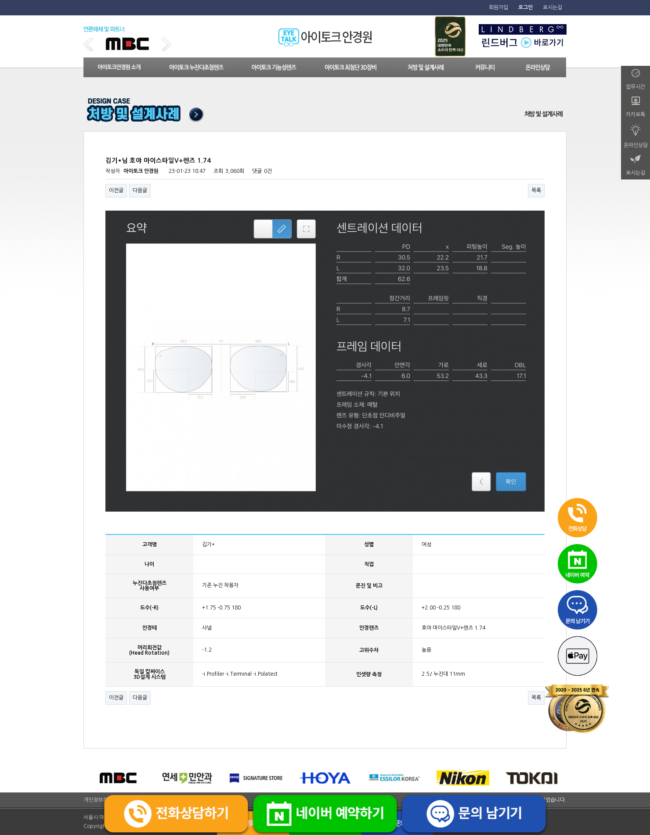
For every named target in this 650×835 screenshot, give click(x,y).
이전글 (116, 190)
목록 (536, 190)
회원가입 (498, 7)
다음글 (140, 190)
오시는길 (552, 7)
